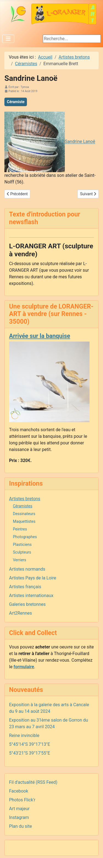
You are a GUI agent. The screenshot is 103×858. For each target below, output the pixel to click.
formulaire (23, 666)
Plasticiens (22, 544)
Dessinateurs (24, 514)
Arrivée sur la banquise (39, 335)
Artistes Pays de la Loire (32, 578)
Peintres (20, 529)
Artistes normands (27, 569)
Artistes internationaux (31, 595)
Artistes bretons (24, 498)
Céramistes (22, 506)
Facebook (18, 791)
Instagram (19, 817)
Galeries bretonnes (27, 604)
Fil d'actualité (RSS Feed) (33, 782)
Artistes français (25, 586)
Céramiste (15, 102)
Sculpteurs (22, 552)
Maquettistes (24, 521)
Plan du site (20, 826)
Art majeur (19, 808)
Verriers (19, 560)
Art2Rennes (20, 613)
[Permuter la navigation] (8, 39)
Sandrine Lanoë (80, 141)
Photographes (25, 537)
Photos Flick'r (22, 799)
